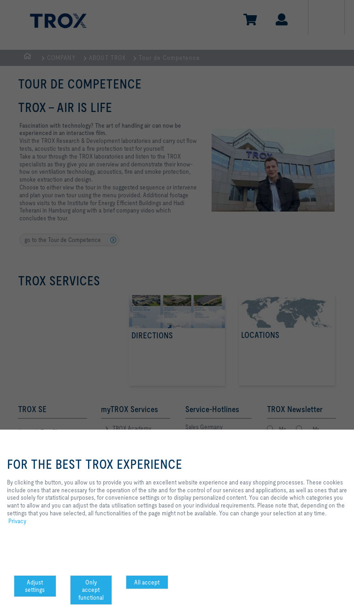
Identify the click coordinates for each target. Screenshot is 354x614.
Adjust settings (35, 586)
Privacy (17, 521)
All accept (146, 582)
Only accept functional (91, 590)
